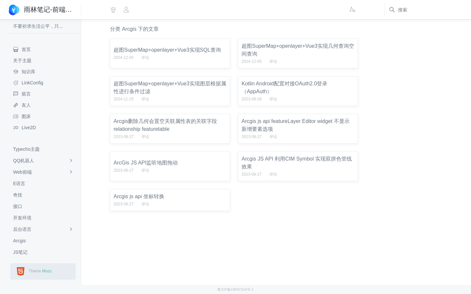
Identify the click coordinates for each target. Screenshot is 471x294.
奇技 (17, 195)
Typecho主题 (26, 149)
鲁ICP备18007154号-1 (235, 289)
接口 (17, 206)
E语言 (19, 183)
